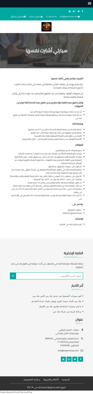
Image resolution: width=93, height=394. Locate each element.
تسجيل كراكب (34, 16)
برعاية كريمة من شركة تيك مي (67, 311)
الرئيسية (65, 379)
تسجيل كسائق (17, 16)
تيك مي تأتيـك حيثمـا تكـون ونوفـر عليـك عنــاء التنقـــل (56, 301)
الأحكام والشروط (51, 379)
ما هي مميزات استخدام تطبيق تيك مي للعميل (60, 306)
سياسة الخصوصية (32, 379)
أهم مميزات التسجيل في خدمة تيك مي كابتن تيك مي (57, 296)
